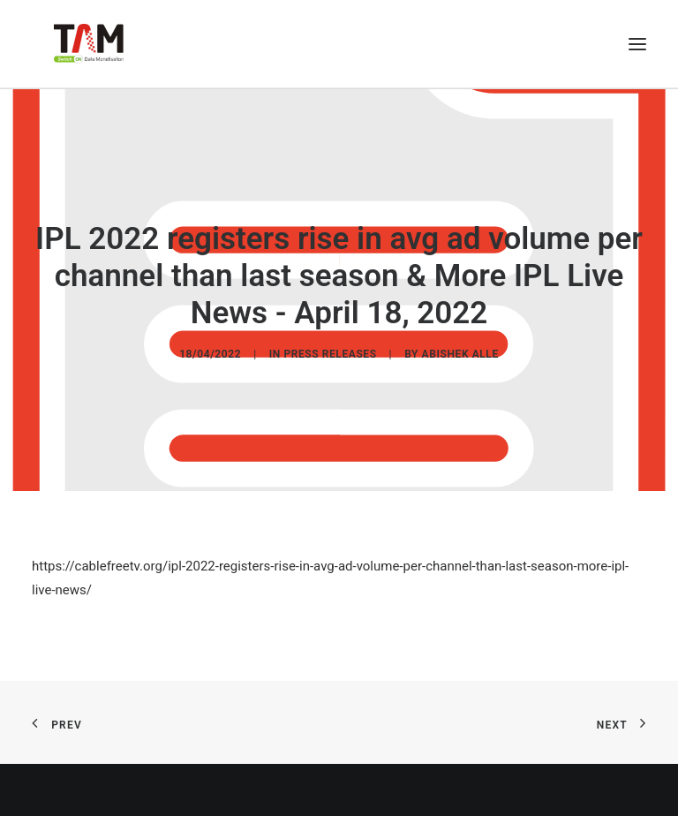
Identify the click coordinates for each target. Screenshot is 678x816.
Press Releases (329, 353)
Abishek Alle (460, 353)
